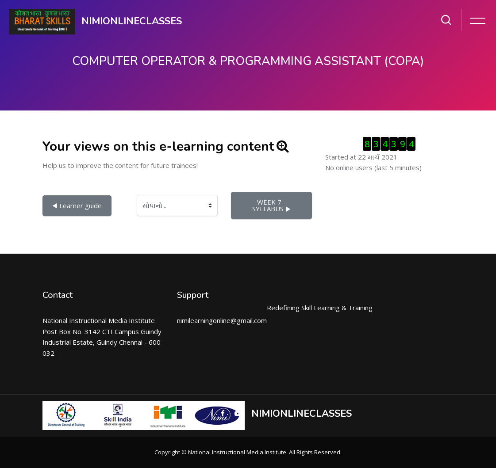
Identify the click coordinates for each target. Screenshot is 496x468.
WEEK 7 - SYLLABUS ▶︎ (271, 205)
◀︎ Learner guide (77, 205)
